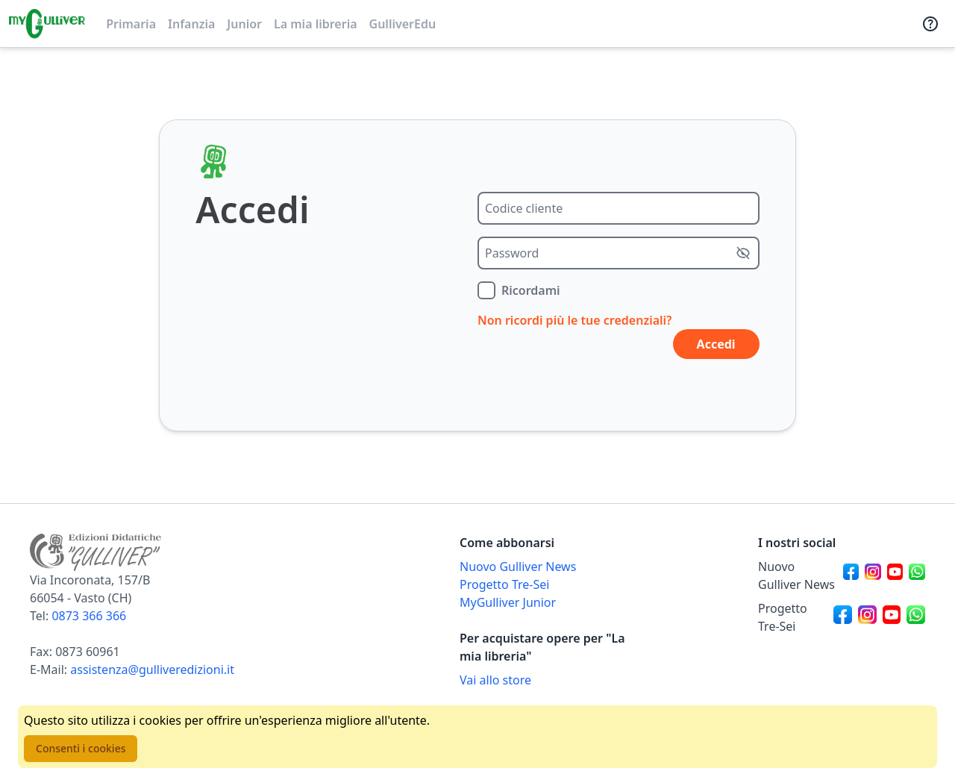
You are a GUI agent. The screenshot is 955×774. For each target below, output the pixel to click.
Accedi (716, 344)
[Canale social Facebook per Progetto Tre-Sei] (842, 617)
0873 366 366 (88, 616)
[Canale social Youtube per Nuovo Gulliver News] (895, 575)
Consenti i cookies (80, 748)
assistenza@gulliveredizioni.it (152, 669)
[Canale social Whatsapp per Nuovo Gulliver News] (917, 575)
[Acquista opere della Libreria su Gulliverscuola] (543, 680)
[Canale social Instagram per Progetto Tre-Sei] (867, 617)
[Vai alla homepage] (47, 24)
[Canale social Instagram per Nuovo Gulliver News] (873, 575)
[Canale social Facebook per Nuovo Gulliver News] (851, 575)
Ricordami (530, 290)
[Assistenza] (930, 24)
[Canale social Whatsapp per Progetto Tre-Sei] (916, 617)
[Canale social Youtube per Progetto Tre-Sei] (892, 617)
